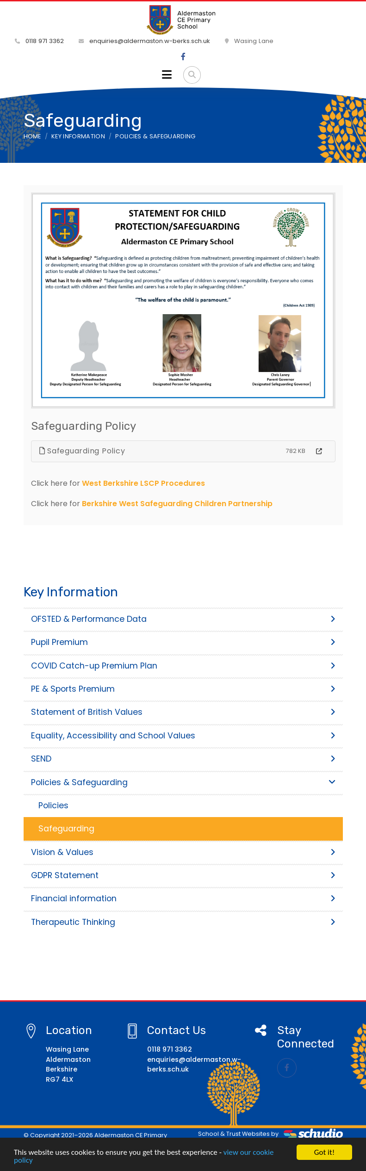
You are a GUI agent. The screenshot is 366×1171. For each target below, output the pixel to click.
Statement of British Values (183, 712)
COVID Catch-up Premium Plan (183, 665)
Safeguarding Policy (82, 451)
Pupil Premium (183, 642)
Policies (53, 805)
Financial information (183, 898)
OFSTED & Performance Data (183, 619)
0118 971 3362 (39, 41)
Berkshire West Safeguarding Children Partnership (177, 503)
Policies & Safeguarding (155, 136)
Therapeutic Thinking (183, 922)
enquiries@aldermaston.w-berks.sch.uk (144, 41)
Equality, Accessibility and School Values (183, 735)
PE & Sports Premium (183, 688)
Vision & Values (183, 852)
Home (32, 136)
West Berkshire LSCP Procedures (143, 483)
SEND (183, 758)
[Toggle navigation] (167, 75)
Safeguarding (66, 828)
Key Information (78, 136)
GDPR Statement (183, 875)
